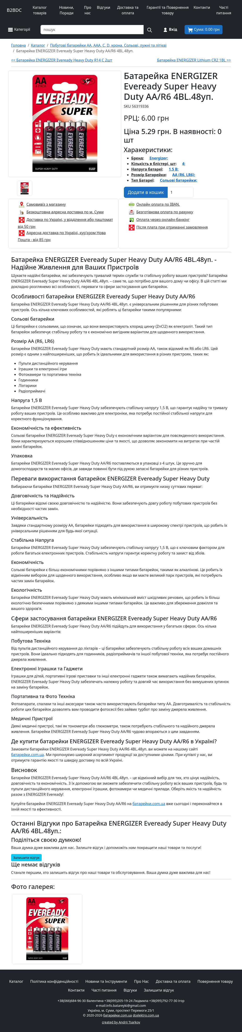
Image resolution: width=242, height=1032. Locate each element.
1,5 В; (174, 169)
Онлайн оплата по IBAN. (158, 204)
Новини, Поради (66, 10)
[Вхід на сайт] (170, 30)
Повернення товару (215, 981)
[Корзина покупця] (204, 29)
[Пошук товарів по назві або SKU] (92, 29)
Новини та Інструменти (106, 981)
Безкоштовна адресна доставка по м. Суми (65, 211)
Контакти (202, 7)
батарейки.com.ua (27, 754)
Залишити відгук (26, 857)
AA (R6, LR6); (183, 174)
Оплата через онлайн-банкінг (163, 219)
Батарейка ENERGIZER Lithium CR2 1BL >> (194, 60)
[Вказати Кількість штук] (180, 192)
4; (183, 163)
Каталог (16, 981)
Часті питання (223, 10)
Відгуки (103, 7)
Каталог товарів (40, 10)
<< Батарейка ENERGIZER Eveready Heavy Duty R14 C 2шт (61, 60)
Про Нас (141, 981)
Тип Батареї (142, 180)
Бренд (137, 158)
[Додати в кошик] (146, 192)
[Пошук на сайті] (149, 29)
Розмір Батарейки (148, 174)
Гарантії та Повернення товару (168, 10)
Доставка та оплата (127, 10)
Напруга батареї (146, 169)
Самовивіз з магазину (46, 204)
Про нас (87, 10)
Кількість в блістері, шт (153, 163)
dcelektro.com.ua (146, 1015)
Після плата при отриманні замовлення (172, 227)
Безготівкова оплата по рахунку (164, 211)
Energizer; (159, 158)
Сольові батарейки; (178, 180)
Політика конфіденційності (54, 981)
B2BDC (14, 10)
